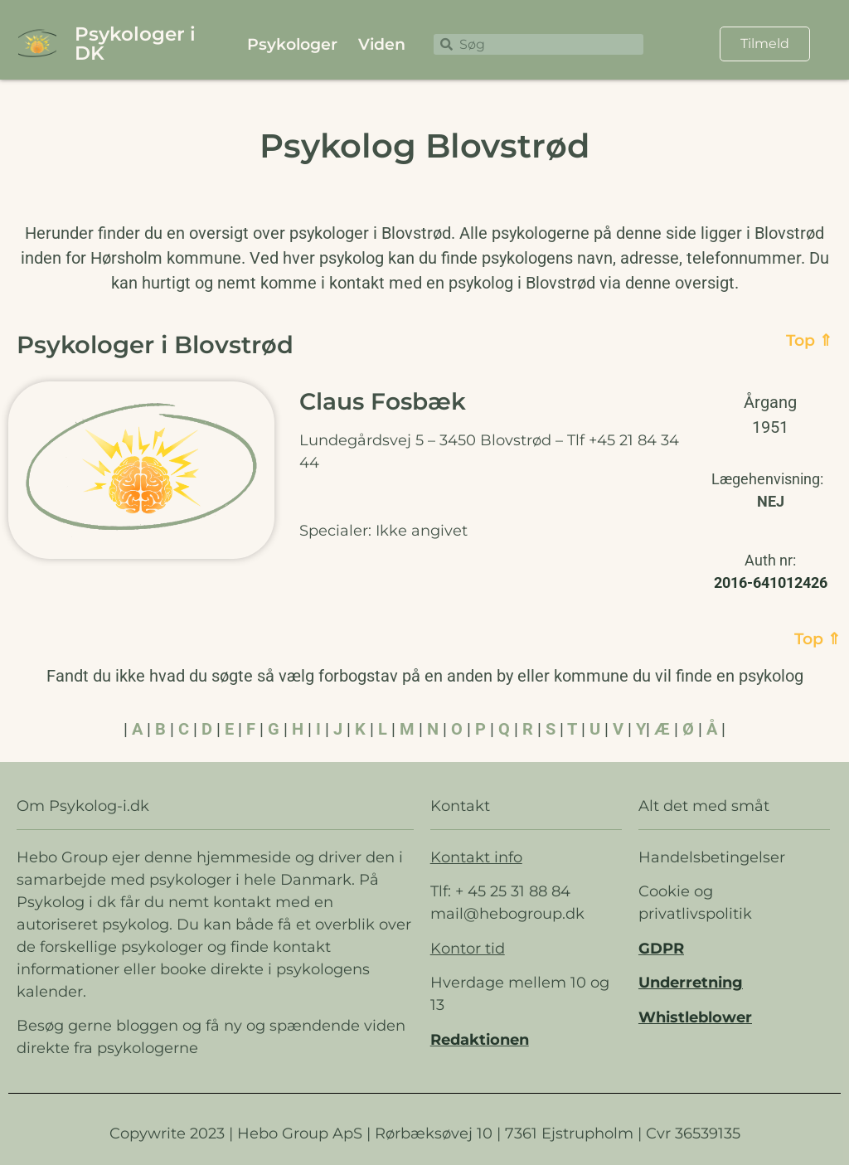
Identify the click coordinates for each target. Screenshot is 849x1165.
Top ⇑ (809, 340)
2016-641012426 (770, 582)
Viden (381, 44)
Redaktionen (479, 1040)
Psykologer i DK (135, 43)
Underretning (690, 982)
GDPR (661, 948)
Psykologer (292, 44)
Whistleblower (695, 1017)
